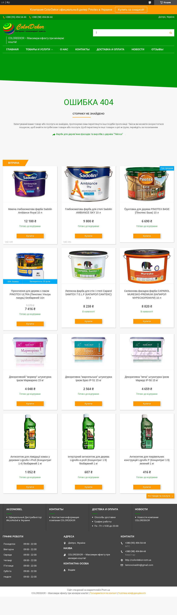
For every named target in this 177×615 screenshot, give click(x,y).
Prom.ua (106, 590)
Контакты (82, 49)
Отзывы (157, 49)
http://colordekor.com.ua (138, 560)
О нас (64, 49)
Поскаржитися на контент (103, 593)
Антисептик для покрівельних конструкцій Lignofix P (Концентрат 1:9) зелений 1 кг (147, 460)
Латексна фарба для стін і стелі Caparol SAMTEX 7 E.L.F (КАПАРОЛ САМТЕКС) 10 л (88, 294)
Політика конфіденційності (132, 593)
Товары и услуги (38, 49)
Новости (138, 49)
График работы (103, 521)
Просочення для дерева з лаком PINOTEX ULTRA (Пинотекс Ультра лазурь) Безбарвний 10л (30, 294)
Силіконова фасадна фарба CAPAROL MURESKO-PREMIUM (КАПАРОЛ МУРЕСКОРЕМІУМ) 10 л (147, 294)
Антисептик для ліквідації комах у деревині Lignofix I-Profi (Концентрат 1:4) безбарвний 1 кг (30, 460)
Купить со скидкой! (131, 9)
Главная (12, 49)
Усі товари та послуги (159, 496)
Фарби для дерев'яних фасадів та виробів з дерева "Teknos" (89, 134)
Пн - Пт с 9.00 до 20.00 (106, 526)
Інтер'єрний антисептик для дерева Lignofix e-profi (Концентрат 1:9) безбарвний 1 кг (88, 460)
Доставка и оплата (110, 49)
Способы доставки (105, 517)
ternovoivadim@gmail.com (139, 565)
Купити (30, 236)
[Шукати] (170, 32)
